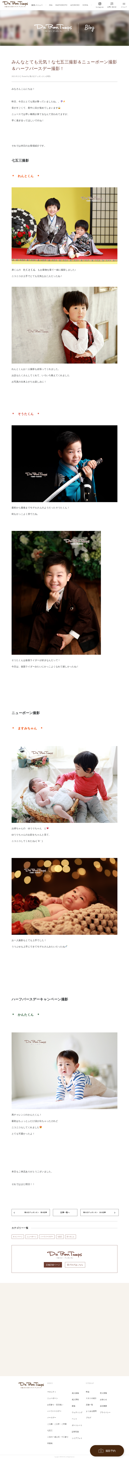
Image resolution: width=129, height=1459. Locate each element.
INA (51, 5)
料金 (87, 1392)
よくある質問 (91, 1411)
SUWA (85, 5)
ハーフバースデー (47, 1237)
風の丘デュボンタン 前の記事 (35, 1212)
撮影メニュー (37, 5)
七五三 (60, 1237)
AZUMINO (75, 5)
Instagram (100, 7)
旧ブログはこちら (75, 1265)
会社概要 (103, 1406)
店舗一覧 (89, 1405)
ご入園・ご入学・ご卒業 (57, 1424)
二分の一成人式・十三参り (57, 1437)
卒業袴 (50, 1443)
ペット (74, 1419)
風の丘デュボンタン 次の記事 (94, 1212)
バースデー (51, 1418)
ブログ (88, 1418)
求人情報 (103, 1393)
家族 (73, 1406)
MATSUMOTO (61, 5)
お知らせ (103, 1400)
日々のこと (71, 1237)
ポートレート (77, 1425)
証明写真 (75, 1432)
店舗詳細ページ (53, 1265)
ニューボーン (31, 1237)
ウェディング (77, 1412)
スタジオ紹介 (91, 1398)
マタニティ (51, 1392)
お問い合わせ (111, 7)
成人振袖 (75, 1393)
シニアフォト (77, 1438)
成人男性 (75, 1400)
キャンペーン (18, 1237)
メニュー (124, 7)
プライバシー (105, 1412)
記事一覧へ (65, 1212)
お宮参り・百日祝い (55, 1405)
